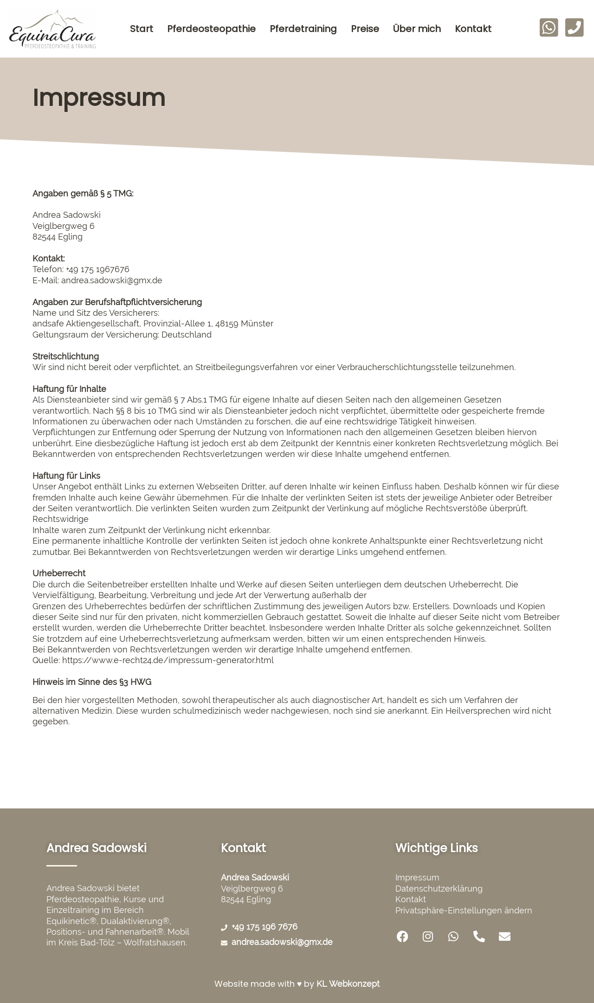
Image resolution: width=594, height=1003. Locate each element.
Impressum (417, 877)
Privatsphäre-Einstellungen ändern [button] (463, 910)
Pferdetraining (303, 28)
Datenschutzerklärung (439, 888)
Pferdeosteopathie (211, 28)
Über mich (417, 28)
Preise (365, 28)
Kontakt (473, 28)
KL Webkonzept (348, 984)
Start (141, 28)
